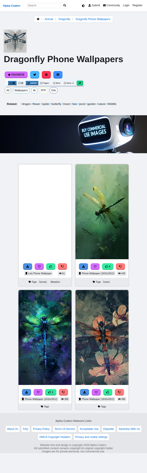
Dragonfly (64, 19)
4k (34, 90)
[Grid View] (12, 83)
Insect (106, 282)
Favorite (16, 74)
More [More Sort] (69, 83)
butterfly (56, 104)
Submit (94, 5)
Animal (49, 19)
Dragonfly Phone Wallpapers (93, 19)
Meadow (55, 282)
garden (91, 104)
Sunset (43, 282)
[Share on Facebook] (57, 74)
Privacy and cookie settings (91, 437)
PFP (43, 90)
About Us (12, 428)
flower (36, 104)
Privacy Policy (41, 428)
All (7, 90)
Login (126, 5)
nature (101, 104)
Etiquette (108, 428)
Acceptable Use (89, 428)
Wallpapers (21, 90)
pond (82, 104)
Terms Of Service (65, 428)
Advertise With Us (129, 428)
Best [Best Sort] (56, 83)
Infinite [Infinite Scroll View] (32, 83)
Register (137, 5)
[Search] (64, 5)
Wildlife (111, 104)
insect (66, 104)
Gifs (53, 90)
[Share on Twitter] (34, 74)
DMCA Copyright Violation (55, 437)
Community (111, 5)
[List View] (21, 83)
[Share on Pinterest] (46, 74)
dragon (26, 104)
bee (74, 104)
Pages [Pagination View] (44, 83)
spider (45, 104)
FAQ (25, 428)
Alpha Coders (11, 5)
